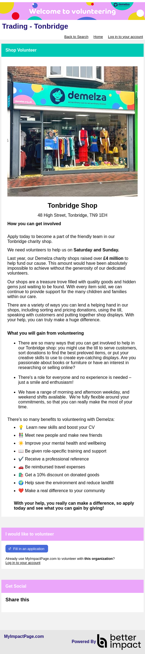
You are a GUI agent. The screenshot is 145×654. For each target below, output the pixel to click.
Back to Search (76, 37)
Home (98, 37)
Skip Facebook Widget (47, 602)
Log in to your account (125, 37)
